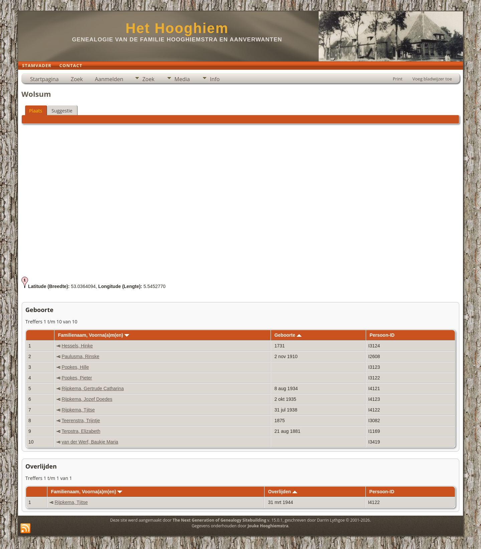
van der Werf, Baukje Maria (89, 442)
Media (182, 79)
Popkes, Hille (75, 367)
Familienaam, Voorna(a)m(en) (93, 335)
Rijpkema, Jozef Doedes (86, 399)
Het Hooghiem (177, 28)
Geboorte (287, 335)
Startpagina (44, 79)
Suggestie (61, 110)
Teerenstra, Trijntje (80, 420)
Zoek (77, 79)
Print (398, 79)
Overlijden (282, 491)
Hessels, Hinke (77, 345)
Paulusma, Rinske (80, 356)
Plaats (35, 110)
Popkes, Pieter (76, 377)
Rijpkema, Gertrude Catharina (92, 388)
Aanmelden (109, 79)
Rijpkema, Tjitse (78, 410)
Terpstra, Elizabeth (80, 431)
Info (214, 79)
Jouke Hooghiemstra (268, 526)
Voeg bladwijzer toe (432, 79)
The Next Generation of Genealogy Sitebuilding (219, 520)
